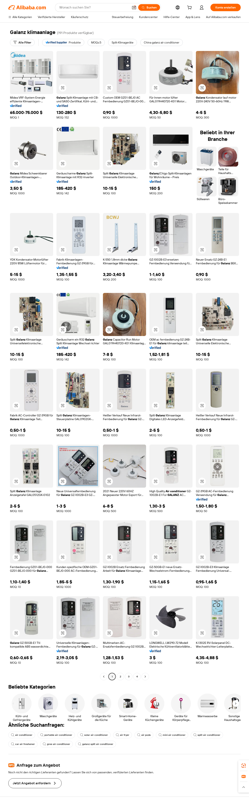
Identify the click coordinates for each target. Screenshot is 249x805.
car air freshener (23, 744)
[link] (243, 765)
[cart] (190, 8)
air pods (144, 735)
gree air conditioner (56, 744)
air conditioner (21, 735)
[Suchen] (149, 7)
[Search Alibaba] (93, 7)
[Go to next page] (145, 676)
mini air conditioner (172, 735)
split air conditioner (206, 735)
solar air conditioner (94, 735)
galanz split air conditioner (95, 744)
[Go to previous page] (103, 676)
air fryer (122, 735)
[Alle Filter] (22, 42)
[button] (134, 7)
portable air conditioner (56, 735)
